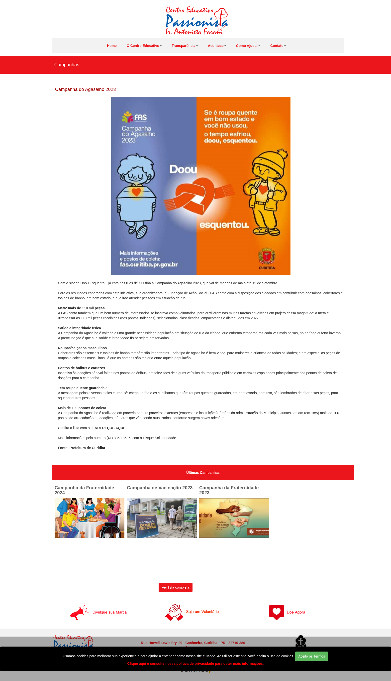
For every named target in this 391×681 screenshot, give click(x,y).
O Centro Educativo (144, 46)
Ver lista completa (176, 587)
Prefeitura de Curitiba (87, 448)
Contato (278, 46)
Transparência (185, 46)
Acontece (217, 46)
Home (112, 46)
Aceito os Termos (311, 656)
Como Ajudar (248, 46)
